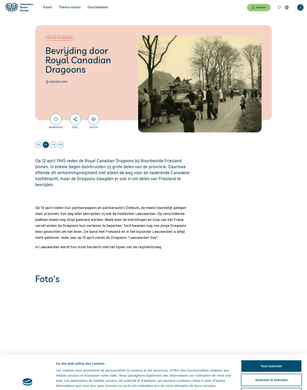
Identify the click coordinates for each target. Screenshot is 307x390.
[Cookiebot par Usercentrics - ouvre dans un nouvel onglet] (27, 381)
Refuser (271, 362)
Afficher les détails (234, 381)
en (60, 145)
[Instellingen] (286, 7)
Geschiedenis (98, 7)
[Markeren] (56, 119)
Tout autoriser (271, 334)
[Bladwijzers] (279, 7)
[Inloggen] (300, 7)
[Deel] (75, 119)
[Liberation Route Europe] (19, 7)
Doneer (258, 7)
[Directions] (93, 119)
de (38, 145)
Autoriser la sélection (271, 348)
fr (53, 145)
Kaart (47, 7)
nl (46, 145)
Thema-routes (70, 7)
